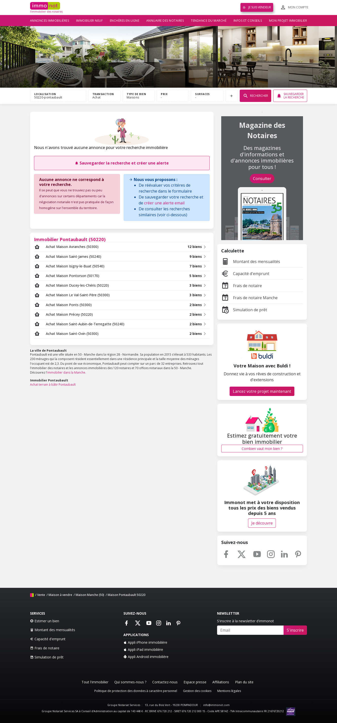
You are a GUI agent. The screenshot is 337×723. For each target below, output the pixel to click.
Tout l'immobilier (95, 682)
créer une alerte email (164, 203)
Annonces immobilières (49, 20)
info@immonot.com (216, 705)
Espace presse (195, 682)
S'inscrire (295, 630)
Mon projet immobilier (288, 20)
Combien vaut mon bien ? (262, 448)
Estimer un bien (44, 621)
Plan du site (244, 682)
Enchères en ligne (124, 20)
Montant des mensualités (250, 261)
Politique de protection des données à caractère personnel (135, 691)
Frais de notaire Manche (249, 298)
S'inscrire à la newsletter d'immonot (245, 621)
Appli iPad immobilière (143, 649)
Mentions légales (229, 691)
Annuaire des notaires (165, 20)
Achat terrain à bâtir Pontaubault (53, 384)
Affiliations (220, 682)
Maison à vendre (60, 595)
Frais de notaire (241, 286)
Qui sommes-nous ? (130, 682)
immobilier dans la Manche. (66, 372)
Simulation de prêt (244, 310)
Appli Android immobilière (145, 656)
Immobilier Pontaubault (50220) (70, 239)
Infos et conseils (248, 20)
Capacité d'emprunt (245, 273)
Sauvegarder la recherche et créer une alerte (122, 163)
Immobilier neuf (89, 20)
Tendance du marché (208, 20)
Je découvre (262, 523)
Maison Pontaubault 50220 (126, 595)
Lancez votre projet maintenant (262, 391)
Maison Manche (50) (90, 595)
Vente (41, 595)
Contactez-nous (165, 682)
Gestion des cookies (197, 691)
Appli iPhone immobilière (145, 642)
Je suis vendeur (257, 7)
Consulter (262, 178)
